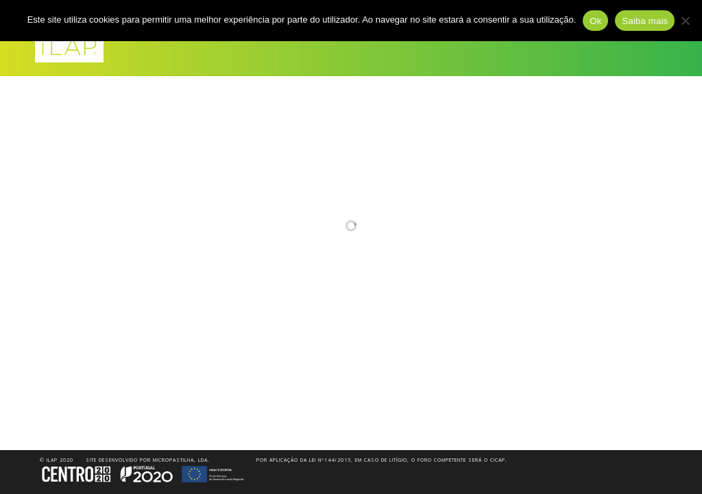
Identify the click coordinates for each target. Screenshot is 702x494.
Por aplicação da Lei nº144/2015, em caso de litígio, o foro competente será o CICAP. (381, 460)
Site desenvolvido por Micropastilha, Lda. (148, 460)
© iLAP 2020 (56, 460)
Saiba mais (645, 21)
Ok (595, 21)
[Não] (685, 20)
